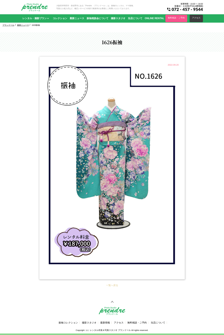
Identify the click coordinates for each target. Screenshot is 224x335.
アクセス (196, 18)
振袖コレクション (68, 322)
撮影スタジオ (118, 18)
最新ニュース (77, 18)
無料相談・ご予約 (176, 18)
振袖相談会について (97, 18)
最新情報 (105, 322)
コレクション (60, 18)
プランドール (8, 25)
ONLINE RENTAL (154, 18)
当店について (135, 18)
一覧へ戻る (112, 285)
